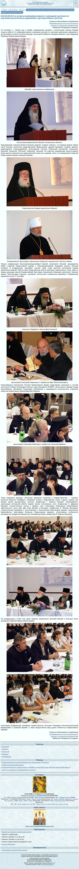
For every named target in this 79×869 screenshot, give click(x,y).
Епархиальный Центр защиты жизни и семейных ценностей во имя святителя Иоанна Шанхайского (36, 767)
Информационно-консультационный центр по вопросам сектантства (25, 762)
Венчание (5, 754)
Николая (61, 799)
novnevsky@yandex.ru (47, 864)
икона (47, 795)
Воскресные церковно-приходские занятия (16, 832)
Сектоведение (13, 10)
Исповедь (5, 749)
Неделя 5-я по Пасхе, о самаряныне (32, 795)
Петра (56, 799)
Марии (21, 800)
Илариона (57, 800)
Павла (33, 799)
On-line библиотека (8, 844)
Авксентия (68, 799)
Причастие (5, 751)
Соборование (6, 756)
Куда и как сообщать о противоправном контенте (19, 770)
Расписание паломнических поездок (14, 850)
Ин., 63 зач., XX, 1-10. (26, 804)
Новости (21, 10)
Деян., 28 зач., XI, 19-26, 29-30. (46, 804)
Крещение (5, 747)
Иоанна (39, 799)
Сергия (74, 799)
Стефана (62, 797)
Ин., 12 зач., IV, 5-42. (62, 804)
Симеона (14, 797)
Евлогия (41, 797)
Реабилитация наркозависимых (13, 765)
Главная (4, 10)
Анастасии (10, 800)
